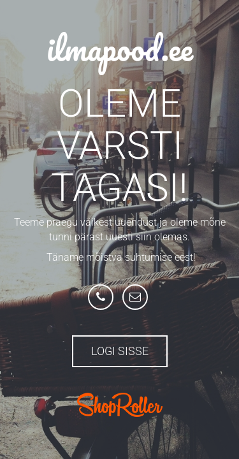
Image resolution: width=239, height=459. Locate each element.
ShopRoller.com (120, 405)
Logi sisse (119, 351)
